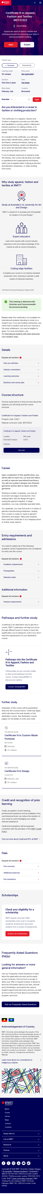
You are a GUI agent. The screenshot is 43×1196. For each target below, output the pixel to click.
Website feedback (21, 1171)
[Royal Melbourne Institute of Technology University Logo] (5, 2)
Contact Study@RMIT (17, 687)
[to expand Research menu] (38, 1145)
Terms (31, 1169)
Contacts (8, 1127)
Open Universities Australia (22, 1178)
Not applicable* (28, 74)
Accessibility (7, 1171)
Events (7, 1113)
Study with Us (9, 1134)
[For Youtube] (23, 1163)
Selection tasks (10, 577)
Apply (37, 99)
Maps (7, 1120)
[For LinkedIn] (18, 1163)
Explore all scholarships (17, 934)
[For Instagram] (13, 1163)
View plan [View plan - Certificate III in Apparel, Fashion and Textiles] (21, 450)
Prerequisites (9, 571)
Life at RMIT (8, 1139)
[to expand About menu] (38, 1156)
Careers (8, 1123)
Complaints (33, 1171)
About (6, 1156)
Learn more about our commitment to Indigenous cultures (21, 1061)
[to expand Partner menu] (38, 1150)
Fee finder (26, 83)
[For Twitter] (8, 1163)
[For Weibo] (28, 1163)
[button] (35, 2)
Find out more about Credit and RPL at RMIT (21, 839)
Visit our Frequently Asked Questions (20, 1004)
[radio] (27, 65)
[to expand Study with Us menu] (38, 1133)
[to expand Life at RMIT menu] (38, 1139)
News (7, 1109)
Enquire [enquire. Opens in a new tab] (27, 45)
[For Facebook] (3, 1163)
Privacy (38, 1169)
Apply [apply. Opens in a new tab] (10, 45)
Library (7, 1116)
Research (7, 1145)
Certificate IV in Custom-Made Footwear (21, 737)
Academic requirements (13, 564)
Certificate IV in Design (17, 771)
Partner (7, 1150)
